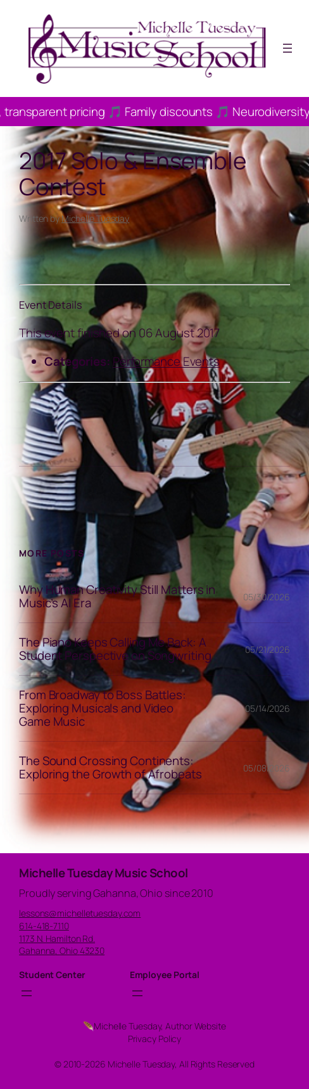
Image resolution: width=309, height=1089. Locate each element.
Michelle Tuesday (95, 218)
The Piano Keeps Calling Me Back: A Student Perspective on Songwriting (115, 649)
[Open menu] (287, 48)
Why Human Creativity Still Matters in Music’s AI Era (117, 596)
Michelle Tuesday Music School (103, 873)
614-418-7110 (44, 926)
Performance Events (166, 361)
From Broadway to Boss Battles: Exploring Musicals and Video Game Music (102, 708)
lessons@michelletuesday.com (80, 913)
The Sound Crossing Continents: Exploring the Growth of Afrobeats (110, 767)
